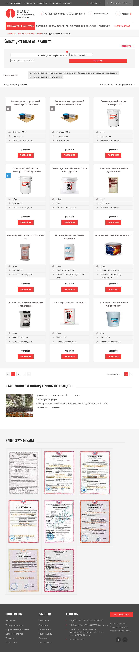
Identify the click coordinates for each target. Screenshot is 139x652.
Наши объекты (46, 633)
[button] (119, 3)
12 (126, 374)
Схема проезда (46, 642)
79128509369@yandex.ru (96, 625)
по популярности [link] (124, 84)
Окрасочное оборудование (50, 26)
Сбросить (98, 61)
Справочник (11, 638)
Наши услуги (104, 26)
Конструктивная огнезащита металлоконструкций (52, 73)
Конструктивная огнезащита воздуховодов (98, 73)
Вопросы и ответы (14, 633)
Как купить (11, 620)
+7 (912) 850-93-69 (75, 13)
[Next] (29, 374)
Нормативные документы (17, 629)
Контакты (67, 3)
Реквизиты (44, 625)
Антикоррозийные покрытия (81, 26)
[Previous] (8, 374)
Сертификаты (45, 629)
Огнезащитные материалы (20, 26)
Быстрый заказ (122, 26)
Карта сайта (11, 642)
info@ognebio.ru (77, 625)
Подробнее (25, 155)
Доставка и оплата (14, 3)
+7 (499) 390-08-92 (54, 13)
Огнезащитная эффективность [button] (52, 55)
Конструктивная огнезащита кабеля (45, 77)
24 (131, 374)
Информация (55, 3)
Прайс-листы (29, 3)
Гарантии (43, 638)
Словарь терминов (14, 625)
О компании (42, 3)
